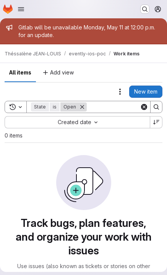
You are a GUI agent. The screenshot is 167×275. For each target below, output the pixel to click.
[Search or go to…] (144, 9)
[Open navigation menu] (21, 9)
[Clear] (144, 107)
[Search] (156, 107)
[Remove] (82, 107)
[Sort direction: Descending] (156, 122)
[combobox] (77, 122)
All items (20, 72)
